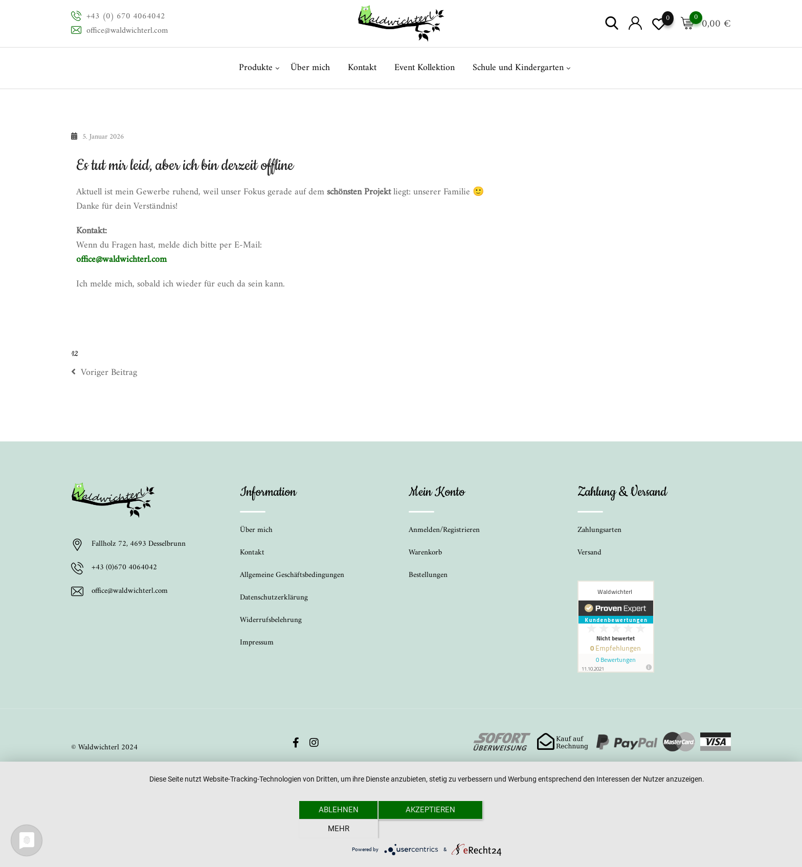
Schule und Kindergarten (518, 68)
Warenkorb (425, 553)
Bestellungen (428, 575)
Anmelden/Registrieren (444, 530)
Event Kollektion (424, 68)
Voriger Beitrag (104, 373)
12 (74, 354)
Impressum (257, 643)
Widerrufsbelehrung (271, 620)
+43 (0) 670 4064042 (125, 16)
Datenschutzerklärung (274, 598)
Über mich (310, 68)
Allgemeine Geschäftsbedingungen (292, 575)
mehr (516, 828)
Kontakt (362, 68)
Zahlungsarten (599, 530)
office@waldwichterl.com (127, 31)
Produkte (256, 68)
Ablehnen (337, 828)
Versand (589, 553)
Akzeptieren (427, 828)
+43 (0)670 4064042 (124, 568)
